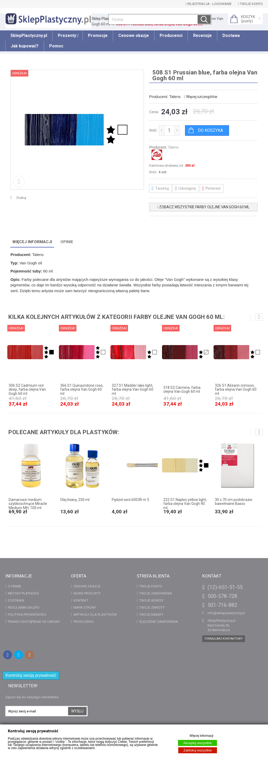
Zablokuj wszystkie (197, 750)
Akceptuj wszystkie (197, 743)
